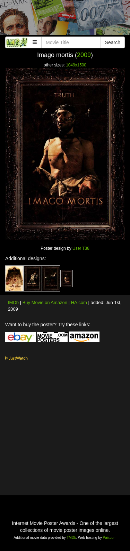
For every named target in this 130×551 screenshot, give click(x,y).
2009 (84, 54)
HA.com (79, 302)
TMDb (71, 538)
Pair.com (109, 538)
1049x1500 (76, 65)
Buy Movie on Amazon (45, 302)
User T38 (80, 248)
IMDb (13, 302)
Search (112, 42)
